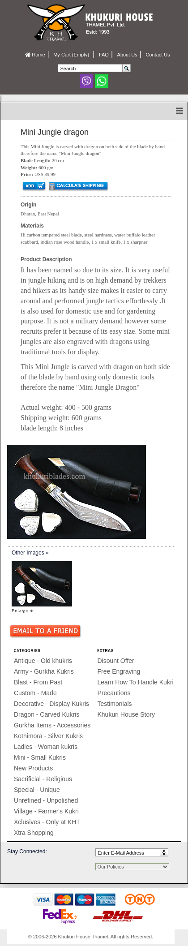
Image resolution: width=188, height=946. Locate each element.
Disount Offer (116, 660)
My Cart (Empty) (71, 54)
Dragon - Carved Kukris (46, 714)
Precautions (114, 693)
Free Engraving (119, 671)
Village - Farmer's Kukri (46, 811)
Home (35, 54)
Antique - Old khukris (43, 660)
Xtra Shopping (34, 832)
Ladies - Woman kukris (45, 746)
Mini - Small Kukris (40, 757)
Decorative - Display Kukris (51, 703)
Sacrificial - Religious (43, 779)
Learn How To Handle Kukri (136, 682)
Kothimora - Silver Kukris (48, 736)
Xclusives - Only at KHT (47, 822)
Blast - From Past (38, 682)
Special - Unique (37, 789)
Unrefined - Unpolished (46, 800)
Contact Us (157, 54)
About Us (127, 54)
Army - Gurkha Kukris (44, 671)
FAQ (104, 54)
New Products (33, 768)
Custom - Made (35, 693)
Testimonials (115, 703)
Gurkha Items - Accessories (52, 725)
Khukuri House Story (126, 714)
